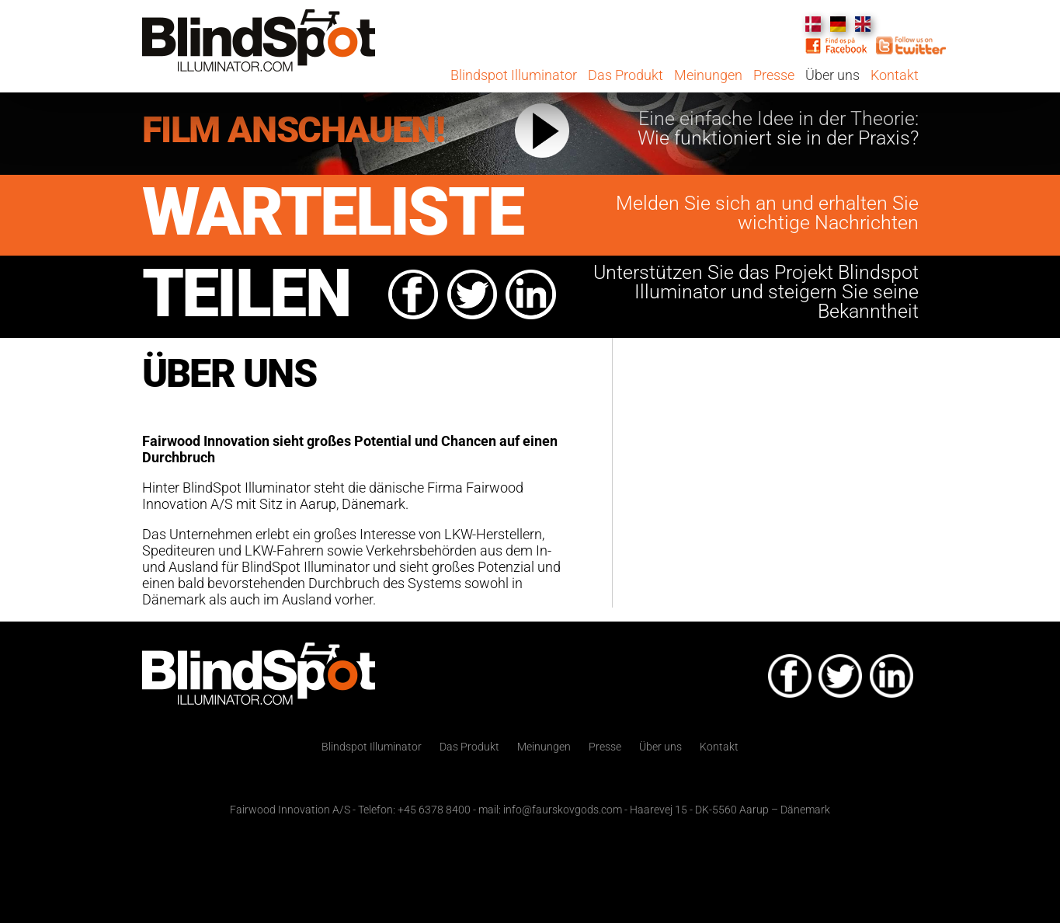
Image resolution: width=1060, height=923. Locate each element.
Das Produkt (627, 75)
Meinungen (708, 75)
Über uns (834, 75)
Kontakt (895, 75)
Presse (773, 75)
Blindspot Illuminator (513, 75)
